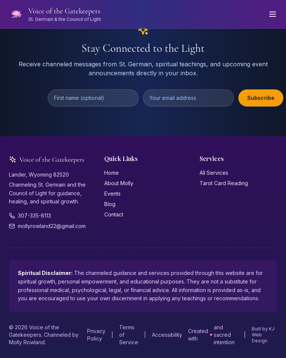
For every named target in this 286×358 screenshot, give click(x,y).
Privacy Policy (96, 335)
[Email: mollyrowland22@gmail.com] (47, 226)
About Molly (118, 183)
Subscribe (260, 98)
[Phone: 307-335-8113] (47, 215)
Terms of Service (128, 334)
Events (112, 193)
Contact (113, 214)
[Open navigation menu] (272, 14)
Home (111, 173)
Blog (109, 204)
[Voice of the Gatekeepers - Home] (55, 14)
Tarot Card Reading (224, 183)
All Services (214, 173)
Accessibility (167, 335)
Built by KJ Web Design (263, 334)
